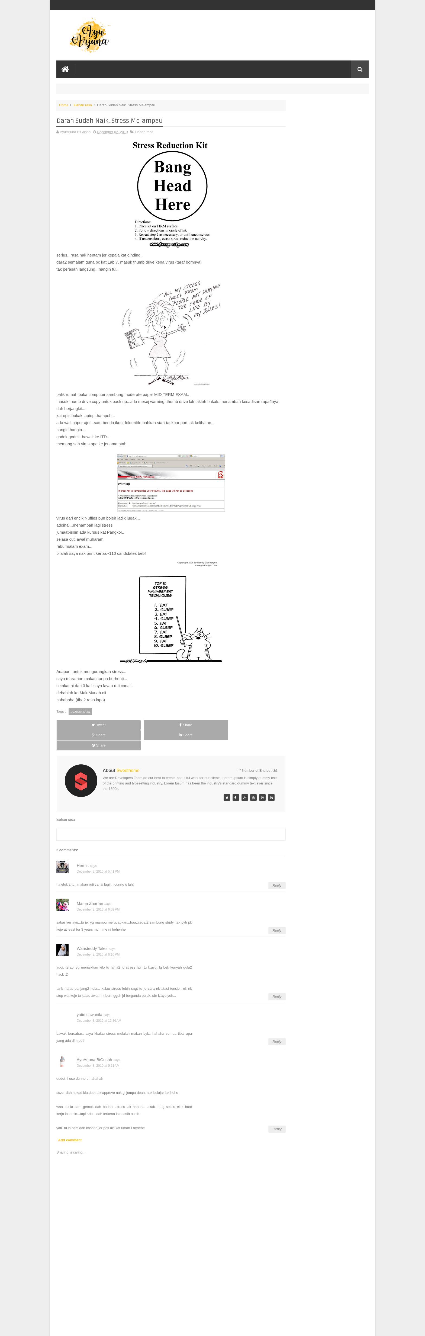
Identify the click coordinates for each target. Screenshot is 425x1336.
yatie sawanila (89, 993)
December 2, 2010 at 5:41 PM (98, 850)
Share (117, 724)
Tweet (76, 724)
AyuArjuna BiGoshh (94, 1038)
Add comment (70, 1118)
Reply (253, 864)
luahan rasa (82, 104)
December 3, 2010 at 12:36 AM (99, 999)
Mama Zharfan (90, 881)
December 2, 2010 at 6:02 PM (98, 888)
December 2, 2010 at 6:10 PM (98, 933)
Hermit (83, 843)
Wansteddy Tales (92, 926)
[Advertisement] (159, 1291)
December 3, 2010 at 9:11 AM (98, 1044)
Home (64, 104)
